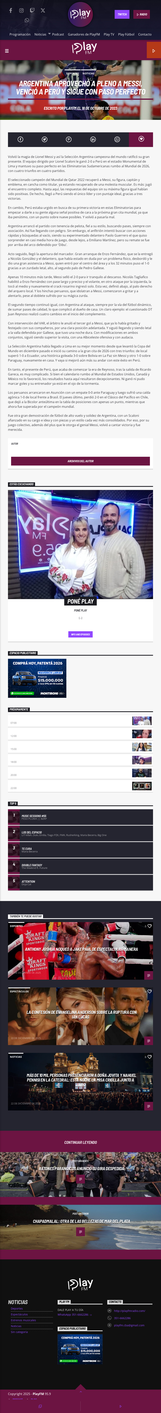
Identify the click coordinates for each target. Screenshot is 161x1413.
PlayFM (70, 108)
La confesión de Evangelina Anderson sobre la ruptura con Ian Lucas (81, 1014)
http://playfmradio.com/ (129, 1311)
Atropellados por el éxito (28, 771)
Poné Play (17, 719)
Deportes (72, 73)
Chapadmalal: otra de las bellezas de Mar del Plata (81, 1221)
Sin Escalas (18, 732)
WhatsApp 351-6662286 (75, 1315)
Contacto (145, 34)
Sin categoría (19, 1332)
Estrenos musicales (23, 1320)
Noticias (41, 34)
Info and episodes (80, 634)
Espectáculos (19, 991)
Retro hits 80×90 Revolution (29, 758)
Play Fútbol (126, 34)
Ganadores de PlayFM (84, 34)
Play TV (109, 34)
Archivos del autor (80, 461)
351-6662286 (122, 1318)
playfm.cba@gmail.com (129, 1325)
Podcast (58, 34)
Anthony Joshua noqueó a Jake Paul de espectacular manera (81, 949)
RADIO (141, 14)
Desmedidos (18, 745)
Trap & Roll (18, 784)
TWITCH (122, 14)
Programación (20, 34)
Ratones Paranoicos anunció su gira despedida (81, 1168)
